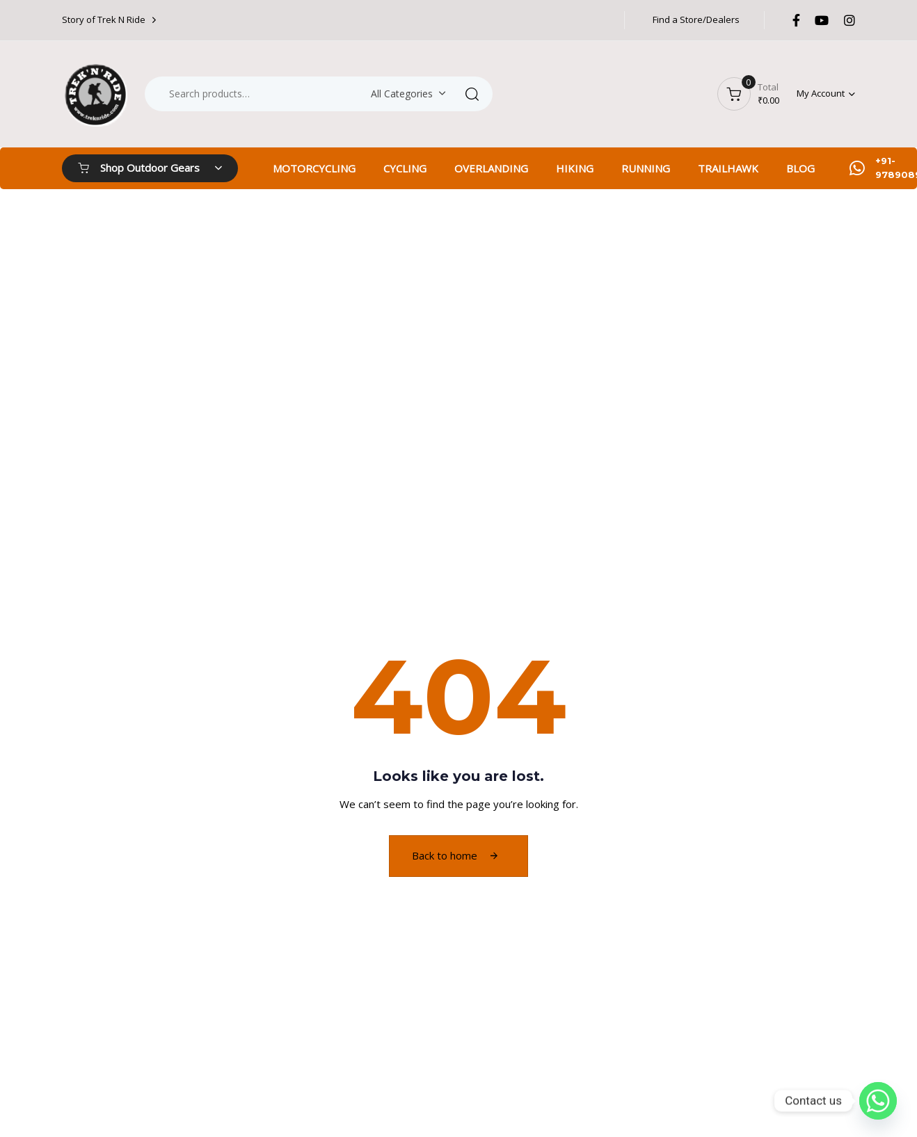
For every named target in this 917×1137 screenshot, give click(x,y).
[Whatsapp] (878, 1101)
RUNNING (645, 168)
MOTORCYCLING (314, 168)
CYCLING (404, 168)
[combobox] (406, 94)
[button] (826, 94)
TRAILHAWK (728, 168)
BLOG (800, 168)
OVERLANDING (491, 168)
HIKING (574, 168)
